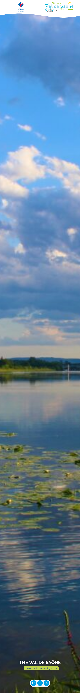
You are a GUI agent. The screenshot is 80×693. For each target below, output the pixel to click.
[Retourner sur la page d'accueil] (40, 6)
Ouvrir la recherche (33, 683)
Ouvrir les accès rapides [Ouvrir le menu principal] (46, 683)
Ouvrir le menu (40, 683)
